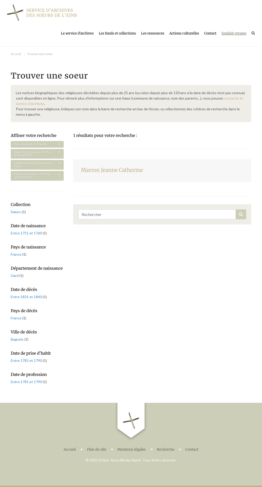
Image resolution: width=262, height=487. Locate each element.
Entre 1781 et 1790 (27, 360)
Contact (210, 33)
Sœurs (16, 212)
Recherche (165, 449)
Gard (15, 275)
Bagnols (17, 339)
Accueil (16, 54)
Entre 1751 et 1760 (27, 233)
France (16, 254)
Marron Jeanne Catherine (112, 170)
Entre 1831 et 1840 (27, 297)
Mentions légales (131, 449)
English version (234, 33)
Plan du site (96, 449)
